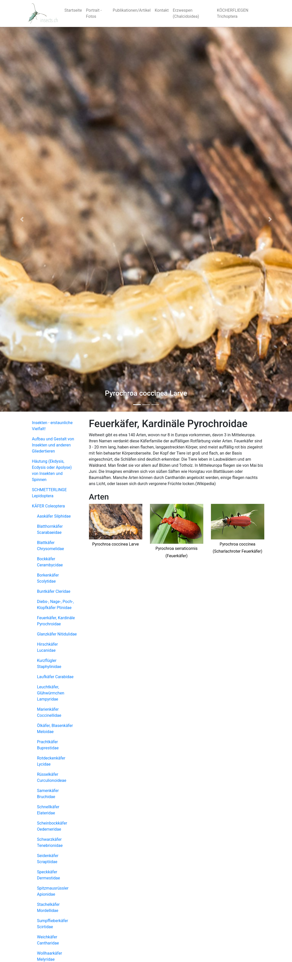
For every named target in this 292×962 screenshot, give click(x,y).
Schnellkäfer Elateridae (48, 809)
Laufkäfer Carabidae (55, 676)
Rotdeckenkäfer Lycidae (51, 761)
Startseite (73, 10)
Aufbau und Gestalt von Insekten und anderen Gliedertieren (53, 445)
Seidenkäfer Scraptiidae (47, 858)
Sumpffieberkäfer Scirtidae (52, 923)
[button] (22, 219)
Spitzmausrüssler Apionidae (53, 891)
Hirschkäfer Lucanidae (47, 647)
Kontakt (162, 10)
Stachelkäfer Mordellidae (48, 907)
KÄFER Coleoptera (48, 506)
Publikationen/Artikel (132, 10)
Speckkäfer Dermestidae (48, 875)
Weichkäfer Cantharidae (48, 940)
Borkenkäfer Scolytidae (48, 578)
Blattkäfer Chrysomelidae (50, 545)
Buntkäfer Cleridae (53, 591)
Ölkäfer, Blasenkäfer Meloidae (55, 728)
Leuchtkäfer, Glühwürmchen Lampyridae (50, 693)
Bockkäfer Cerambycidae (50, 561)
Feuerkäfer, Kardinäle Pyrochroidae (56, 620)
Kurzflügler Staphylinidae (49, 663)
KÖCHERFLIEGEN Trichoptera (232, 13)
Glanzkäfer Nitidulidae (57, 634)
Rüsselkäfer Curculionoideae (51, 777)
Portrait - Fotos (94, 13)
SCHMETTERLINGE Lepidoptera (49, 492)
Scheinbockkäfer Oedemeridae (52, 826)
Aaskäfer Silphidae (54, 516)
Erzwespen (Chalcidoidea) (186, 13)
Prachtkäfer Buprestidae (48, 744)
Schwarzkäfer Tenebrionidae (50, 842)
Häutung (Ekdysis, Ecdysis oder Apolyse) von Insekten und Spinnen (52, 470)
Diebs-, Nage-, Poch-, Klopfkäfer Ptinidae (55, 604)
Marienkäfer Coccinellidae (49, 712)
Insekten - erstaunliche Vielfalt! (52, 425)
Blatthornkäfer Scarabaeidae (50, 529)
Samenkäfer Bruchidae (48, 793)
